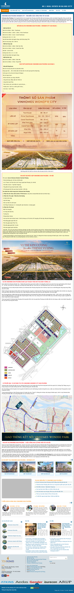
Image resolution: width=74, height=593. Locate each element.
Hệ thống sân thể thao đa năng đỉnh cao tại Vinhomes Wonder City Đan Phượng (42, 526)
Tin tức (58, 10)
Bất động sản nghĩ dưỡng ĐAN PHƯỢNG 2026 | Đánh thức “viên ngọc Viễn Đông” (36, 545)
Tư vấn (64, 10)
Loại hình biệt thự (15, 10)
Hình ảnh (51, 10)
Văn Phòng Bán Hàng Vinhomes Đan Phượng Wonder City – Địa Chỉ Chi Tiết (67, 526)
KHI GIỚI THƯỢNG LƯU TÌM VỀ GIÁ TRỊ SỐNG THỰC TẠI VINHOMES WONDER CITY (36, 542)
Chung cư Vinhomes (41, 10)
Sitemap (71, 590)
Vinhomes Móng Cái (34, 569)
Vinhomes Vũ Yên (31, 570)
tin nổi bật (52, 563)
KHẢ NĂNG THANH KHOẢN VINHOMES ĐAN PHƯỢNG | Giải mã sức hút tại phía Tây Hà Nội (36, 551)
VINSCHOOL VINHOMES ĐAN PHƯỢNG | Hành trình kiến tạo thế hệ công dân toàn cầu (36, 539)
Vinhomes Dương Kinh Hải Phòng (37, 571)
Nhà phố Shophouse (28, 10)
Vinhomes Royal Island (35, 566)
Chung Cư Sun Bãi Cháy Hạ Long (34, 568)
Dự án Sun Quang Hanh (32, 565)
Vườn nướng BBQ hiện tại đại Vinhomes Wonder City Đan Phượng (59, 545)
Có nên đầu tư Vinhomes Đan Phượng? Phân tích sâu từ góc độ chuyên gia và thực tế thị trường (36, 548)
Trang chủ (5, 10)
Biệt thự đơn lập (30, 558)
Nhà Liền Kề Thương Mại (32, 560)
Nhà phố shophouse (31, 561)
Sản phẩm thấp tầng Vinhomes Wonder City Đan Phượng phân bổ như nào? (60, 547)
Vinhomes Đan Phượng (32, 556)
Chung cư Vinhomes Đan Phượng (34, 563)
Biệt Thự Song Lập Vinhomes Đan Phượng (36, 559)
